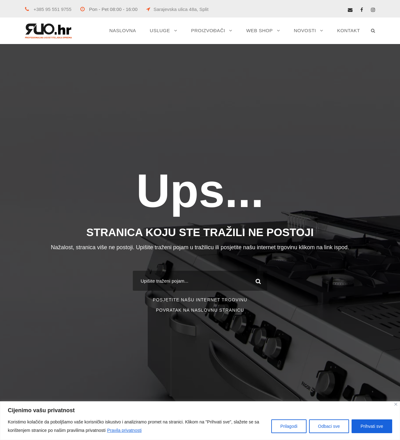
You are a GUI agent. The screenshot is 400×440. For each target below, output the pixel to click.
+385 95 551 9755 (48, 9)
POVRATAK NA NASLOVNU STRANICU (200, 310)
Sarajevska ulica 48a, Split (177, 9)
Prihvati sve (372, 426)
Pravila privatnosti (124, 430)
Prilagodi (288, 426)
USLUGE (160, 30)
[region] (200, 420)
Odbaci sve (329, 426)
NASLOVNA (122, 30)
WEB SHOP (259, 30)
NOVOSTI (305, 30)
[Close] (395, 404)
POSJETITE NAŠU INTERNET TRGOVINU (200, 299)
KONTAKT (348, 30)
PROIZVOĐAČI (208, 30)
